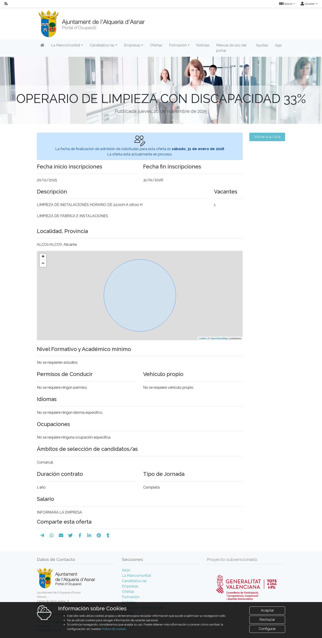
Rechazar (267, 619)
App (278, 45)
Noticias (203, 45)
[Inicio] (91, 22)
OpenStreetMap (219, 338)
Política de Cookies (114, 629)
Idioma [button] (286, 3)
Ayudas (262, 45)
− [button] (43, 263)
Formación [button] (178, 45)
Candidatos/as (134, 581)
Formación (131, 597)
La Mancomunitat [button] (65, 45)
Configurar (267, 629)
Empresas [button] (132, 45)
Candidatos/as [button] (102, 45)
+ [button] (43, 257)
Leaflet (202, 338)
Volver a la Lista (267, 137)
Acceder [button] (308, 3)
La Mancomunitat (136, 575)
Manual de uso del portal (231, 48)
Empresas (130, 586)
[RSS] (6, 3)
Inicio (126, 570)
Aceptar (267, 610)
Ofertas (156, 45)
